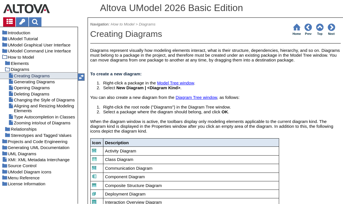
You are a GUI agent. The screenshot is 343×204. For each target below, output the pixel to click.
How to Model (123, 24)
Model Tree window (175, 82)
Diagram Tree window (196, 97)
